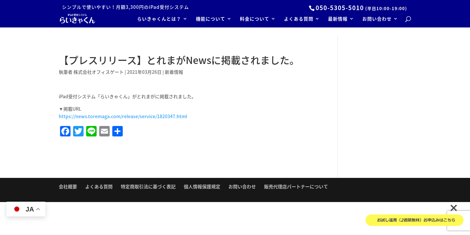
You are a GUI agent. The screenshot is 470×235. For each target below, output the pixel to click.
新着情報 (174, 72)
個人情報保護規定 (202, 186)
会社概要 (68, 186)
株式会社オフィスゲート (98, 72)
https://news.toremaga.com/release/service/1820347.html (123, 116)
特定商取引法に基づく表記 (148, 186)
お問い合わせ (377, 19)
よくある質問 (298, 19)
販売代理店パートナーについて (296, 186)
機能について (210, 19)
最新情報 (338, 19)
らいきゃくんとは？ (159, 19)
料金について (254, 19)
